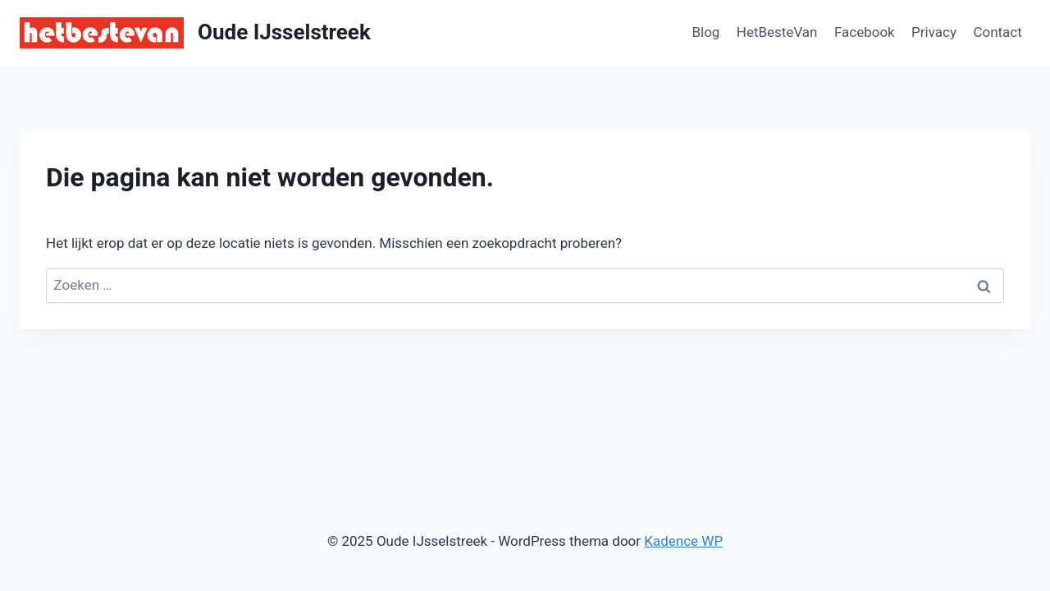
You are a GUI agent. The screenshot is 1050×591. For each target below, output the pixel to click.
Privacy (933, 32)
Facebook (864, 32)
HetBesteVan (777, 32)
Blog (705, 32)
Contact (997, 32)
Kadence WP (683, 541)
